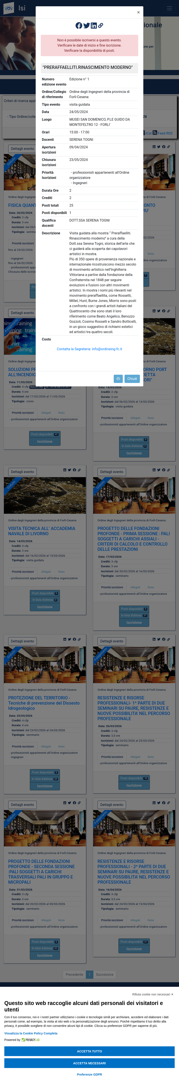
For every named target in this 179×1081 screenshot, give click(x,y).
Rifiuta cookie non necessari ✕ (153, 994)
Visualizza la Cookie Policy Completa (31, 1033)
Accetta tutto (89, 1051)
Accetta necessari (89, 1063)
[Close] (138, 12)
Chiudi (132, 379)
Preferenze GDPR (89, 1074)
